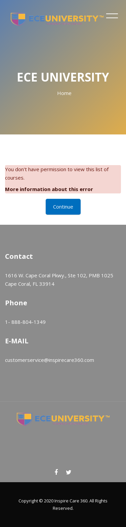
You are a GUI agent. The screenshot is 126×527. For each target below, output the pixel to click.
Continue (63, 206)
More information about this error (49, 189)
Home (64, 93)
